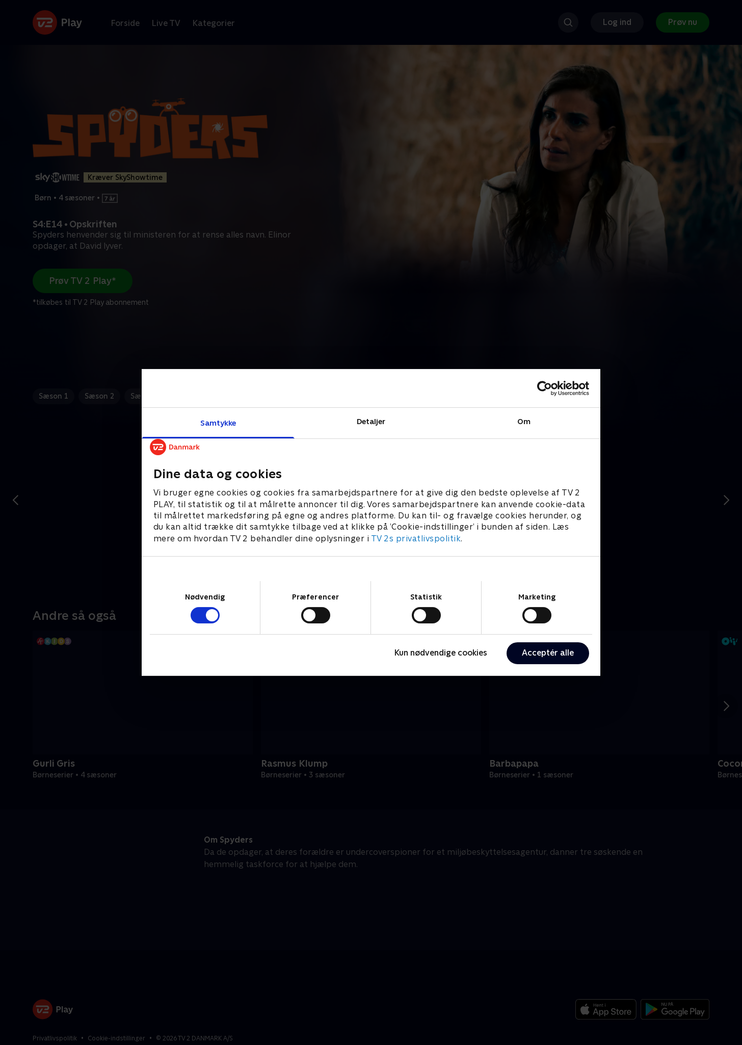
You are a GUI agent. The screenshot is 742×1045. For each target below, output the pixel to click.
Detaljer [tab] (371, 421)
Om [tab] (524, 421)
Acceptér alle (548, 653)
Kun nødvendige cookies (440, 653)
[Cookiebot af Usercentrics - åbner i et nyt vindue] (544, 388)
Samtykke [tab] (218, 423)
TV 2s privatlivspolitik (416, 538)
